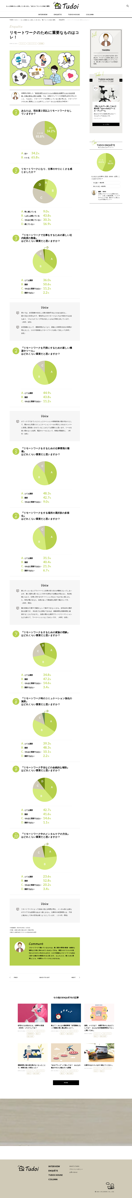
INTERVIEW (42, 14)
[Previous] (91, 80)
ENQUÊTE (58, 14)
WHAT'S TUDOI (74, 1166)
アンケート (22, 43)
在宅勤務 (41, 43)
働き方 (38, 1033)
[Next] (120, 80)
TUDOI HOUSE (74, 14)
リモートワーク (32, 43)
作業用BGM (30, 1033)
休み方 (96, 1071)
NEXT (74, 977)
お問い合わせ (73, 1172)
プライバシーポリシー (76, 1169)
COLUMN (90, 14)
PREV (16, 977)
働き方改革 (30, 1036)
